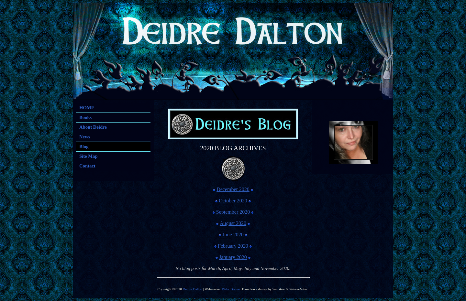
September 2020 (233, 212)
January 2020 (233, 257)
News (84, 136)
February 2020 (233, 246)
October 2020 (233, 200)
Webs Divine (231, 289)
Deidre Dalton (193, 289)
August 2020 (233, 223)
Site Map (88, 156)
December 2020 (233, 189)
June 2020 (232, 234)
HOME (86, 107)
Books (85, 117)
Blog (84, 146)
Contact (87, 165)
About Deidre (93, 127)
